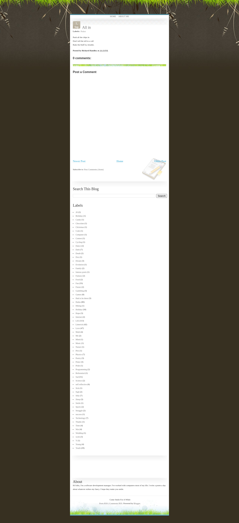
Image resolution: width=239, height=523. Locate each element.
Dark (78, 249)
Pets (77, 350)
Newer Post (79, 161)
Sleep (78, 399)
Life (77, 321)
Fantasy (79, 276)
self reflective (81, 384)
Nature (78, 347)
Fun (77, 283)
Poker (83, 31)
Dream (78, 261)
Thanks (79, 422)
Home (113, 16)
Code (78, 231)
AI (77, 212)
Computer (80, 234)
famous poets (81, 272)
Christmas (80, 227)
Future (78, 287)
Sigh (77, 392)
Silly (78, 395)
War (77, 429)
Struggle (79, 410)
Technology (80, 418)
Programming (81, 369)
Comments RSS (115, 503)
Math (78, 332)
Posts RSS (103, 503)
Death (78, 253)
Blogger (137, 503)
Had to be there (82, 298)
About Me (123, 16)
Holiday (79, 309)
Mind (78, 339)
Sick (77, 388)
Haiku (78, 302)
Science (79, 380)
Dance (78, 246)
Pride (78, 365)
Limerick (79, 324)
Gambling (80, 291)
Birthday (79, 216)
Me (77, 336)
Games (78, 294)
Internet (79, 317)
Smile (78, 403)
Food (78, 279)
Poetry (78, 358)
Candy (78, 219)
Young (78, 444)
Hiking (78, 306)
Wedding (79, 433)
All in (86, 27)
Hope (78, 313)
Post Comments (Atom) (94, 169)
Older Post (160, 161)
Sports (78, 407)
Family (78, 268)
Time (78, 425)
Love (78, 328)
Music (78, 343)
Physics (79, 354)
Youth (78, 448)
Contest (79, 238)
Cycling (79, 242)
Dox (77, 257)
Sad (77, 377)
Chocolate (80, 223)
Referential (80, 373)
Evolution (80, 264)
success (79, 414)
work (78, 437)
